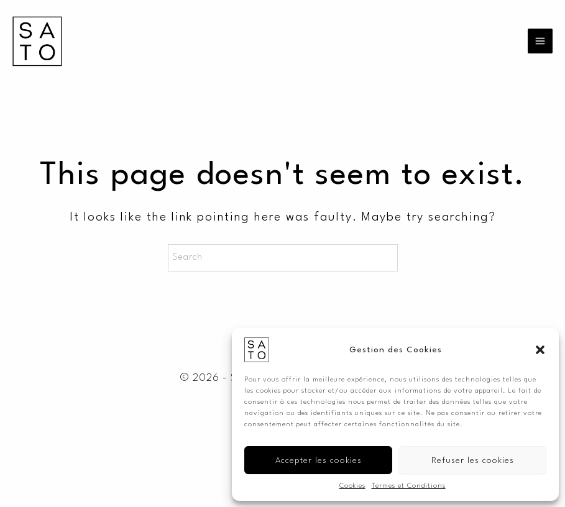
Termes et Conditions (409, 486)
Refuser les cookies (472, 460)
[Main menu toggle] (540, 41)
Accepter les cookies (318, 460)
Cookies (352, 486)
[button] (540, 350)
